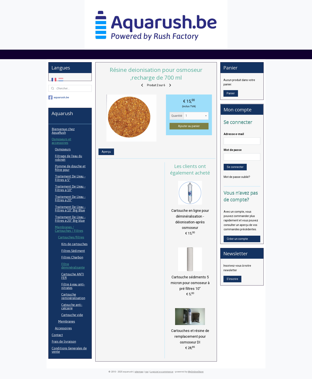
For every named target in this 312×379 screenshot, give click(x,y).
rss (146, 371)
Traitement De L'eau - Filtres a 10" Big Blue (70, 208)
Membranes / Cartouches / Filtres (69, 228)
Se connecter (235, 167)
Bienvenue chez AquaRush (63, 130)
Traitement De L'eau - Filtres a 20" (70, 198)
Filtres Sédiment (73, 251)
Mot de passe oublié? (237, 176)
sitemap (139, 371)
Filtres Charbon (72, 257)
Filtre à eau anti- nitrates (73, 286)
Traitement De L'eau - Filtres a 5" (70, 178)
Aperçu (106, 151)
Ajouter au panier (189, 126)
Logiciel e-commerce (161, 371)
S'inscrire (232, 279)
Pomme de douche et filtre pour (70, 168)
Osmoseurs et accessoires (61, 141)
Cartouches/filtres (71, 237)
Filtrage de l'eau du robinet (68, 157)
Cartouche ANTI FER (72, 276)
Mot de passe (233, 149)
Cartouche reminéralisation (73, 296)
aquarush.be (58, 97)
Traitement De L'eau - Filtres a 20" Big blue (70, 218)
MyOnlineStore (196, 371)
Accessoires (63, 328)
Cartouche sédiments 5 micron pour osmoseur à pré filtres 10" (190, 283)
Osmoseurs (63, 149)
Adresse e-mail (234, 134)
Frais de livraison (64, 341)
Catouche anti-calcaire (71, 306)
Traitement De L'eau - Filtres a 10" (70, 188)
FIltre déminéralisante (73, 265)
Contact (57, 335)
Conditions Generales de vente (69, 350)
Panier (231, 93)
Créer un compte (237, 238)
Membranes (66, 321)
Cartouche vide (72, 315)
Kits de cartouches (74, 244)
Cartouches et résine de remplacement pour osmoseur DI (190, 336)
